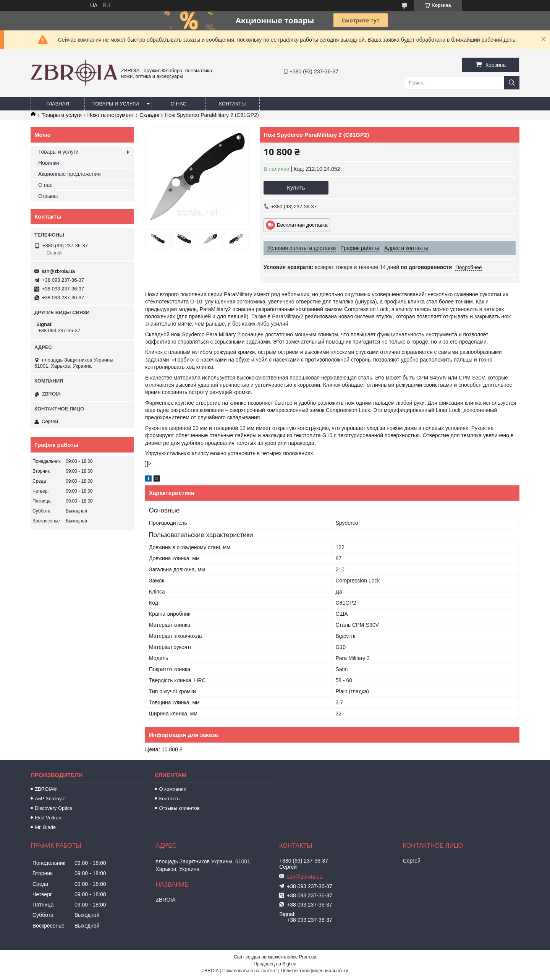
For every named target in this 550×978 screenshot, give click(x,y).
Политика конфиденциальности (314, 970)
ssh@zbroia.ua (58, 271)
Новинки (48, 163)
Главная (57, 104)
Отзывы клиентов (179, 808)
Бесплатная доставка (302, 225)
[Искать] (511, 82)
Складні (149, 115)
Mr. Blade (45, 827)
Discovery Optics (53, 808)
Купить (296, 187)
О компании (172, 789)
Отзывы (48, 196)
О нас (178, 104)
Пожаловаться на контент (249, 970)
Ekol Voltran (48, 818)
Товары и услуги (115, 104)
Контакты (232, 104)
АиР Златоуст (50, 798)
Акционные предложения (69, 174)
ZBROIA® (46, 789)
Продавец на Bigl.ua (275, 964)
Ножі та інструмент (110, 115)
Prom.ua (307, 957)
